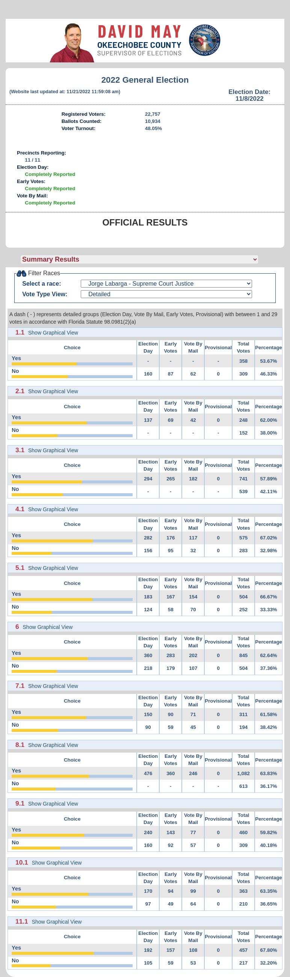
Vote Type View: (44, 294)
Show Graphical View (53, 333)
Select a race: (41, 283)
